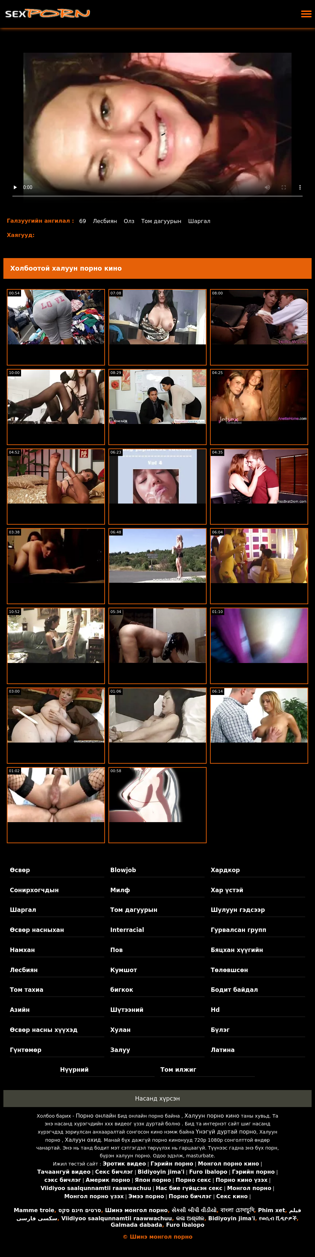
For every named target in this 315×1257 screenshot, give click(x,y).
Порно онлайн (96, 1115)
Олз (129, 221)
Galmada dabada (136, 1225)
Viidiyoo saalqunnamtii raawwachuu (117, 1218)
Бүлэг (220, 1029)
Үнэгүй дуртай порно (226, 1131)
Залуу (120, 1050)
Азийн (20, 1009)
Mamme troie (34, 1210)
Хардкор (225, 870)
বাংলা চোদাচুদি (237, 1210)
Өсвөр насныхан (37, 930)
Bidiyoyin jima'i (231, 1218)
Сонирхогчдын (34, 890)
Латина (223, 1050)
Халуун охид (83, 1140)
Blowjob (123, 870)
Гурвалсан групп (238, 930)
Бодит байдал (234, 989)
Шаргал (199, 221)
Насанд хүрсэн (157, 1098)
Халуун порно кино (212, 1115)
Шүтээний (127, 1009)
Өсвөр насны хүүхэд (43, 1029)
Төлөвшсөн (229, 970)
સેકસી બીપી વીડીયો (194, 1210)
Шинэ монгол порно (136, 1210)
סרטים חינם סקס (79, 1210)
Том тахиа (26, 989)
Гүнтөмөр (25, 1050)
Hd (215, 1009)
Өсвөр (20, 870)
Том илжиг (178, 1069)
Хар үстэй (227, 890)
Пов (116, 950)
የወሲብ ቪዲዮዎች (278, 1218)
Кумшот (123, 970)
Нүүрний (74, 1069)
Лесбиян (105, 221)
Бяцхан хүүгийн (237, 950)
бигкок (121, 989)
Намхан (22, 950)
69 (82, 221)
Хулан (120, 1029)
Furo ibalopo (185, 1225)
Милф (120, 890)
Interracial (127, 930)
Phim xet (271, 1210)
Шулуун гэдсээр (238, 909)
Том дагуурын (161, 221)
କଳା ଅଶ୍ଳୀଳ (190, 1218)
